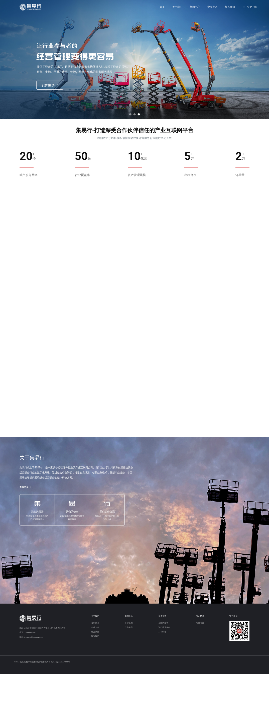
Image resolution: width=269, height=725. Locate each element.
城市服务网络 (29, 175)
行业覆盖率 (82, 175)
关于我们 (177, 7)
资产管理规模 (137, 175)
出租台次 (190, 175)
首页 (162, 7)
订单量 (239, 175)
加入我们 (230, 7)
